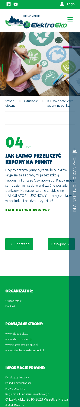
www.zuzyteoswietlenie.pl (21, 344)
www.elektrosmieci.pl (18, 339)
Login (71, 4)
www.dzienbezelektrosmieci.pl (24, 350)
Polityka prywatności (18, 382)
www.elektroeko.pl (17, 333)
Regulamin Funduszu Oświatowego (27, 393)
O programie (13, 300)
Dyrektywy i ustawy (17, 377)
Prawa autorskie (15, 388)
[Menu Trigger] (70, 19)
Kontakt (10, 306)
